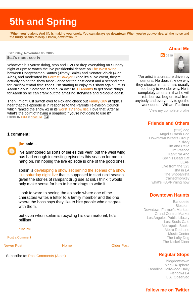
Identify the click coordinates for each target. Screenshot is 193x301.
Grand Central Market (172, 214)
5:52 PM (24, 229)
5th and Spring (43, 21)
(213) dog (181, 130)
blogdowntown (177, 261)
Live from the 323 (175, 166)
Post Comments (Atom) (47, 256)
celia (169, 55)
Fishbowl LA (179, 273)
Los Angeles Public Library (168, 218)
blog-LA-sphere (177, 265)
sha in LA (181, 170)
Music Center (178, 234)
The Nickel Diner (176, 242)
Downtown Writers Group (169, 138)
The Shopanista (176, 174)
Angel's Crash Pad (174, 134)
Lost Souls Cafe (176, 222)
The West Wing (104, 69)
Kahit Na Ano (178, 154)
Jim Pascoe (180, 150)
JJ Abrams (85, 89)
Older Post (120, 246)
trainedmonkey (177, 178)
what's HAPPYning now (170, 182)
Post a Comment (19, 237)
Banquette (181, 202)
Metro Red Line (177, 230)
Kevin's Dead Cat (175, 158)
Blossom (182, 206)
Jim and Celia (178, 146)
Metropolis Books (175, 226)
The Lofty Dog (178, 238)
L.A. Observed (177, 277)
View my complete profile (169, 110)
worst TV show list (73, 109)
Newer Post (13, 246)
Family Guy (98, 101)
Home (67, 246)
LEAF (184, 162)
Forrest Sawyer (60, 77)
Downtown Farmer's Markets (166, 210)
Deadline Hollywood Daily (169, 269)
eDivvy (184, 142)
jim (21, 144)
